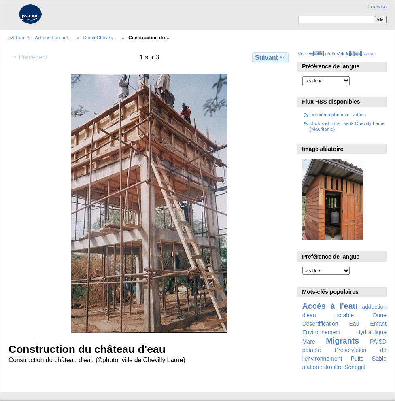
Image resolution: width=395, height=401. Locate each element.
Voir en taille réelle (317, 53)
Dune (380, 315)
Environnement (321, 332)
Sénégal (354, 367)
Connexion (376, 6)
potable (311, 350)
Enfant (378, 323)
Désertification (320, 323)
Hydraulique (371, 332)
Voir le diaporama (355, 53)
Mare (308, 341)
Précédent (29, 57)
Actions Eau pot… (54, 37)
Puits (357, 358)
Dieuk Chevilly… (100, 37)
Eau (354, 323)
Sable (379, 358)
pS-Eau (16, 37)
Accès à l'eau (330, 305)
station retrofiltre (322, 367)
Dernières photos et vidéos (338, 114)
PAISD (378, 341)
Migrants (342, 340)
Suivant (270, 57)
